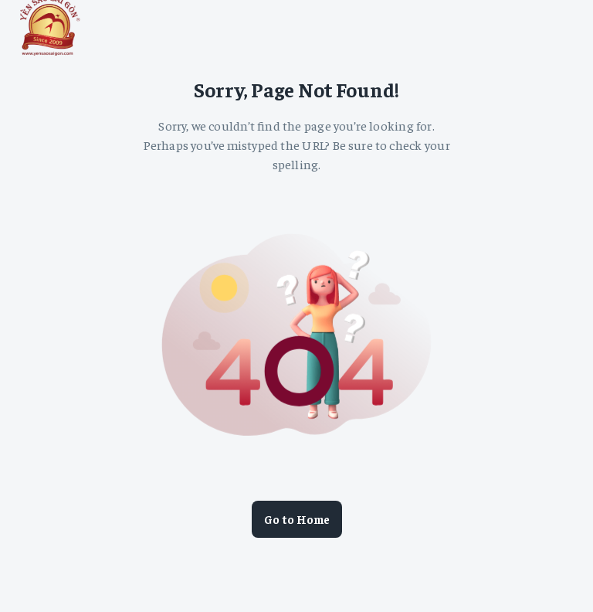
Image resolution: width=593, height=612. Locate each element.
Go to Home (297, 519)
